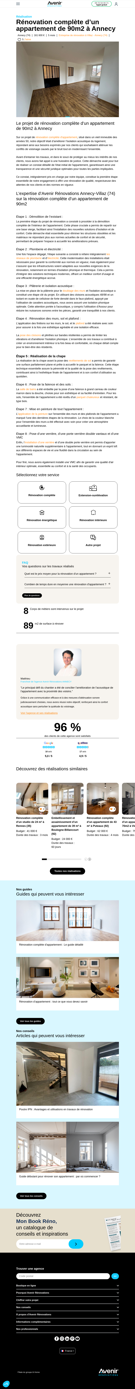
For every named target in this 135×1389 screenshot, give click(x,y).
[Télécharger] (76, 1244)
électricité (53, 258)
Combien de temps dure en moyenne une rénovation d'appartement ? (67, 584)
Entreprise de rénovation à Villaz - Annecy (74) (83, 35)
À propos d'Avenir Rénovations (33, 1314)
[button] (89, 859)
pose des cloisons (30, 335)
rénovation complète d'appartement (56, 137)
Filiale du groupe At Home (29, 1372)
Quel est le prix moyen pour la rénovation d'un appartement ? (67, 574)
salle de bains (28, 389)
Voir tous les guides (30, 1021)
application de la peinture (33, 413)
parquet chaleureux (88, 397)
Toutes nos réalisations (67, 871)
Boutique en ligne (26, 1285)
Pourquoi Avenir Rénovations (32, 1293)
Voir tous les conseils (31, 1196)
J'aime (27, 39)
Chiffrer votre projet (27, 1300)
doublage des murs (74, 290)
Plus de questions (32, 595)
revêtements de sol (80, 360)
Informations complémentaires (33, 1322)
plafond (80, 323)
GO (115, 1276)
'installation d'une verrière (39, 442)
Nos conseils (23, 1307)
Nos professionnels (27, 1329)
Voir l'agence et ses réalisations (39, 713)
